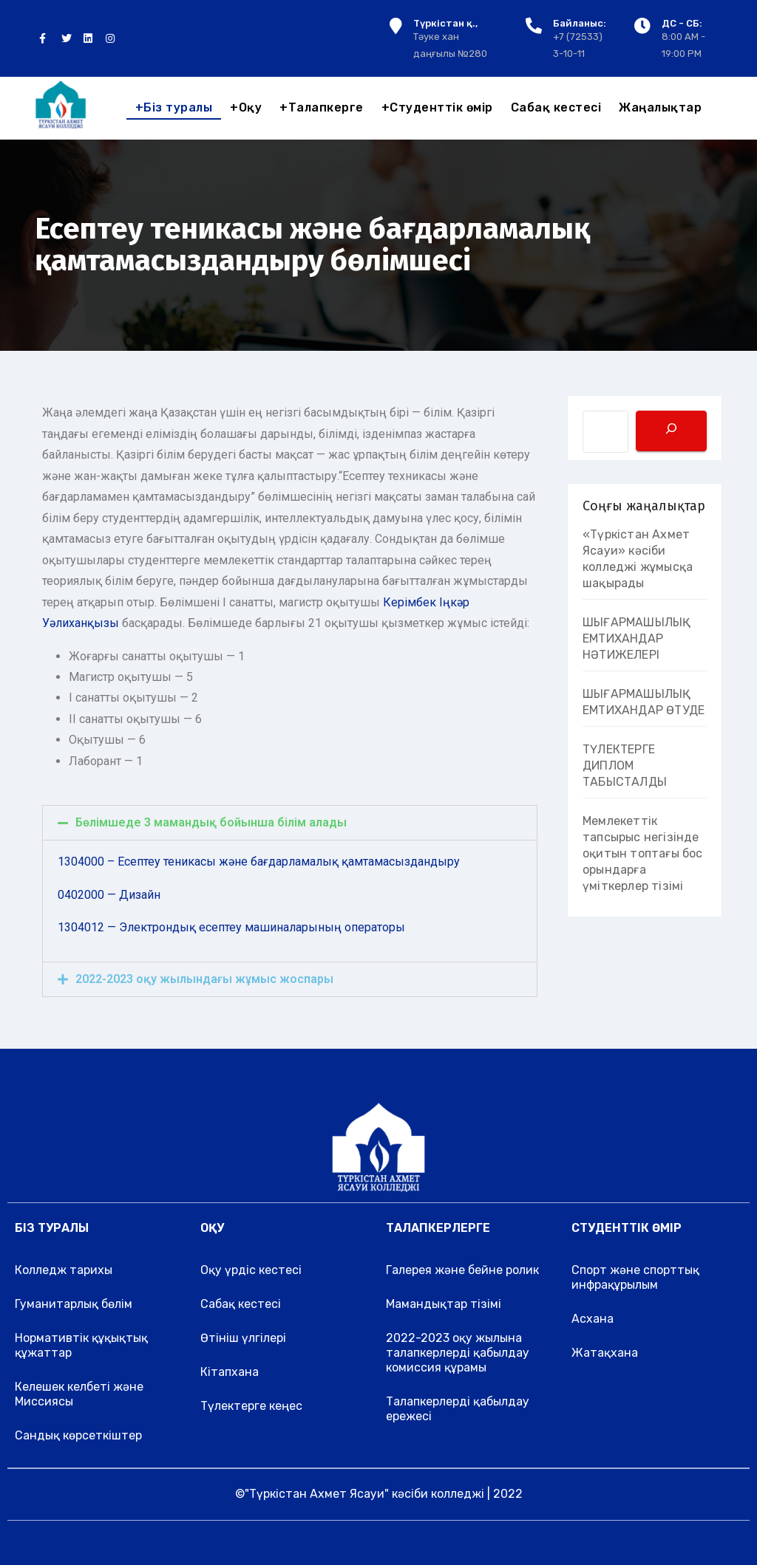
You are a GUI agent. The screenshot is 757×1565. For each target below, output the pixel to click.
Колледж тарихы (63, 1270)
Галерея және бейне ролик (462, 1270)
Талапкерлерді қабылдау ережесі (457, 1408)
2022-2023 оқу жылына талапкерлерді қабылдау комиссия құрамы (457, 1352)
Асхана (592, 1319)
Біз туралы (174, 107)
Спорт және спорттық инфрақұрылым (635, 1277)
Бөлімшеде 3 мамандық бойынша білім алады (211, 822)
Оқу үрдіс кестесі (251, 1270)
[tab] (290, 823)
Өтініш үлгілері (243, 1338)
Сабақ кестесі (556, 107)
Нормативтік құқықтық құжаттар (81, 1345)
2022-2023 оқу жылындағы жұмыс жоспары (204, 979)
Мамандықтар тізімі (443, 1304)
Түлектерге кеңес (251, 1406)
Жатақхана (604, 1353)
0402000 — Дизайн (109, 895)
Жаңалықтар (660, 107)
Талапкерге (321, 107)
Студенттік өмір (437, 107)
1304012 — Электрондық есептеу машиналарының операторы (231, 927)
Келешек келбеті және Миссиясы (79, 1394)
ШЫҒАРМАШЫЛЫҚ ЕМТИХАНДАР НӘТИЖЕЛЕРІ (636, 638)
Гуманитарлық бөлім (73, 1304)
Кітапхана (229, 1372)
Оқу (246, 107)
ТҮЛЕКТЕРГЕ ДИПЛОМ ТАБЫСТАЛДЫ (625, 765)
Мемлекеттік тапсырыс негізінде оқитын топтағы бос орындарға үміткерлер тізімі (643, 853)
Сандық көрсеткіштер (78, 1435)
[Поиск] (671, 431)
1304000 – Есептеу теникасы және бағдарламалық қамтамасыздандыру (259, 862)
